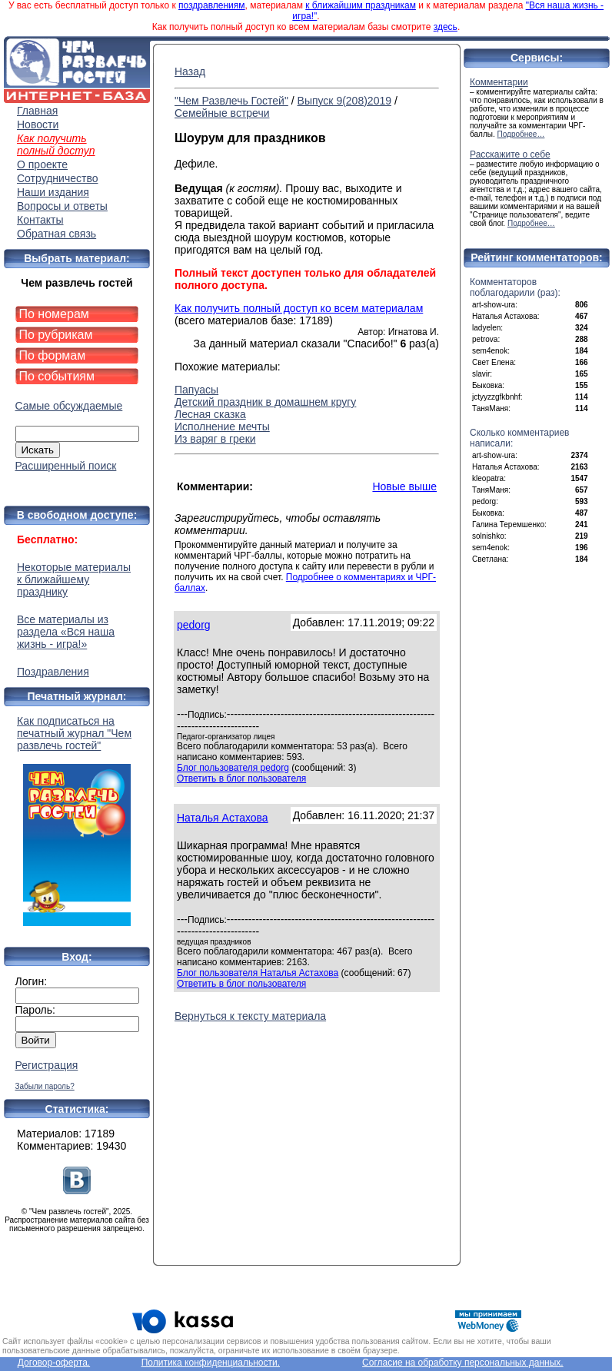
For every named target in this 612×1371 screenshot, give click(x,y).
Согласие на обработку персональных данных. (463, 1362)
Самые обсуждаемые (69, 406)
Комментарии (499, 82)
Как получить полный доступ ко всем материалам (299, 308)
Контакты (40, 220)
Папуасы (196, 389)
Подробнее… (521, 134)
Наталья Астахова (222, 818)
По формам (52, 355)
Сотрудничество (57, 178)
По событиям (57, 376)
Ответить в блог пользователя (241, 778)
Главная (37, 111)
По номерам (54, 313)
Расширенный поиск (66, 466)
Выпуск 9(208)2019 (344, 101)
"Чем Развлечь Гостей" (231, 101)
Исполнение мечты (222, 426)
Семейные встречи (222, 113)
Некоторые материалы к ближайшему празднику (74, 579)
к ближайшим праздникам (360, 5)
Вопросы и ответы (62, 206)
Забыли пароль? (45, 1086)
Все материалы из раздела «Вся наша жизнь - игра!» (66, 631)
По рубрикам (56, 334)
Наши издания (53, 192)
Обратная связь (56, 233)
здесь (445, 27)
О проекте (42, 164)
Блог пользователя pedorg (233, 767)
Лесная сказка (210, 414)
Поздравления (53, 672)
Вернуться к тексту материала (250, 1016)
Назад (190, 71)
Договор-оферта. (54, 1362)
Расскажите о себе (510, 154)
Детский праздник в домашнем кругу (265, 402)
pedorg (194, 625)
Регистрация (46, 1065)
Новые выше (404, 486)
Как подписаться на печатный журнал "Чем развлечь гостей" (77, 820)
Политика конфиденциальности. (210, 1362)
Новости (37, 124)
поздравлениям (211, 5)
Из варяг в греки (215, 439)
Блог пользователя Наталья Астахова (257, 973)
